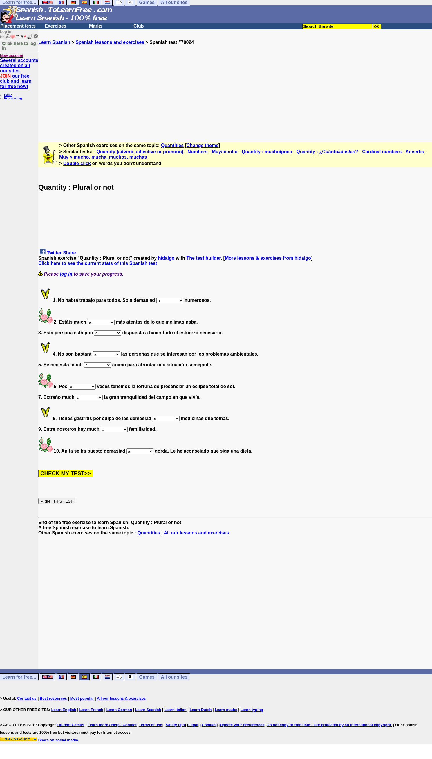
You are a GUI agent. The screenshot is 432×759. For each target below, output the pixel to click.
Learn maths (226, 710)
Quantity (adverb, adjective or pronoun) (140, 151)
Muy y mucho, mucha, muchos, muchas (103, 157)
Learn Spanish (54, 42)
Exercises (55, 26)
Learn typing (252, 710)
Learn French (91, 710)
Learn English (63, 710)
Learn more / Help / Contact (112, 725)
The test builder (203, 258)
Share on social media (58, 740)
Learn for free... (19, 676)
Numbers (197, 151)
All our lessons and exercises (196, 532)
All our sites (174, 676)
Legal (193, 725)
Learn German (119, 710)
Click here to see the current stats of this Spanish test (97, 263)
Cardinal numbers (382, 151)
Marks (95, 26)
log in (66, 274)
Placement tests (18, 26)
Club (138, 26)
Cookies (209, 725)
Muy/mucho (225, 151)
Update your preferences (242, 725)
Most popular (82, 698)
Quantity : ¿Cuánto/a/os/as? (327, 151)
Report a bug (13, 98)
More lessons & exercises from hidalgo (268, 258)
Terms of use (150, 725)
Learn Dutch (201, 710)
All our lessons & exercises (121, 698)
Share (69, 252)
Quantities (172, 145)
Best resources (53, 698)
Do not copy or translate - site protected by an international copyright (329, 725)
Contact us (27, 698)
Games (147, 676)
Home (8, 95)
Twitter (54, 252)
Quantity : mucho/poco (267, 151)
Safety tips (175, 725)
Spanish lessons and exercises (109, 42)
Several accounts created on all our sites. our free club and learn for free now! (19, 73)
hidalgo (166, 258)
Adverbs (415, 151)
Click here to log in (19, 46)
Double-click (77, 163)
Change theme (202, 145)
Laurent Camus (70, 725)
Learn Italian (175, 710)
